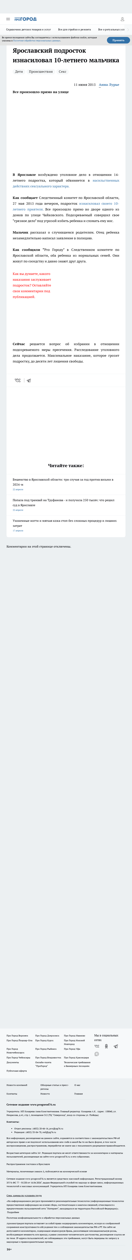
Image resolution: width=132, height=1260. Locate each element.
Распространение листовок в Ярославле (28, 1164)
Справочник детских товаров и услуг (28, 29)
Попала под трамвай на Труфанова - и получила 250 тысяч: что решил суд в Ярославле (66, 505)
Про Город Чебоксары (18, 1057)
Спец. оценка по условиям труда (24, 1195)
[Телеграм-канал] (116, 1046)
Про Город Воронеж (17, 1035)
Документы (13, 1062)
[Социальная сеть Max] (97, 1054)
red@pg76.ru (49, 1132)
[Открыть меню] (8, 19)
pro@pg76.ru (56, 1128)
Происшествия (41, 71)
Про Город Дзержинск (47, 1035)
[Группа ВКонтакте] (97, 1046)
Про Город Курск (44, 1040)
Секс (62, 71)
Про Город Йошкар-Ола (19, 1040)
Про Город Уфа (72, 1048)
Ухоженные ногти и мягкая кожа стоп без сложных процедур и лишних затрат (66, 526)
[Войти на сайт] (122, 19)
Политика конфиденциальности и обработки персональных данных (43, 1217)
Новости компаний (17, 1085)
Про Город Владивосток (48, 1057)
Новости (45, 1093)
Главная (78, 1093)
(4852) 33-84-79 (33, 1132)
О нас (77, 1085)
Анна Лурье (109, 84)
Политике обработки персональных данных (36, 40)
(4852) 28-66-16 (40, 1128)
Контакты (12, 1093)
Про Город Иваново (74, 1035)
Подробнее (13, 1212)
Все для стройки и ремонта (74, 29)
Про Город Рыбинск (45, 1048)
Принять (118, 40)
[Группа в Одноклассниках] (106, 1046)
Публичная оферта (17, 1070)
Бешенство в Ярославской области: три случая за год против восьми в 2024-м (66, 485)
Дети (19, 71)
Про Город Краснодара (76, 1057)
